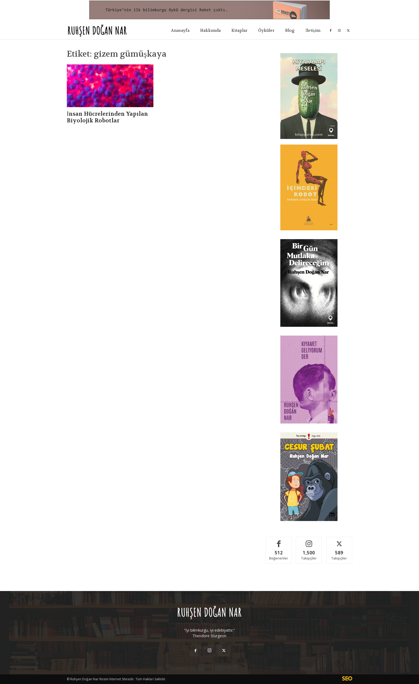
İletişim (312, 30)
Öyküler (266, 30)
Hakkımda (210, 30)
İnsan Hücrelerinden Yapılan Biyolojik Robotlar (107, 117)
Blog (290, 30)
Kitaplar (239, 30)
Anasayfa (180, 30)
